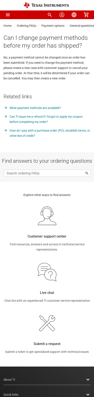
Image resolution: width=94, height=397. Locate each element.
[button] (8, 14)
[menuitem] (50, 14)
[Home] (46, 5)
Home (7, 25)
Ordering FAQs (26, 25)
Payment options (52, 25)
